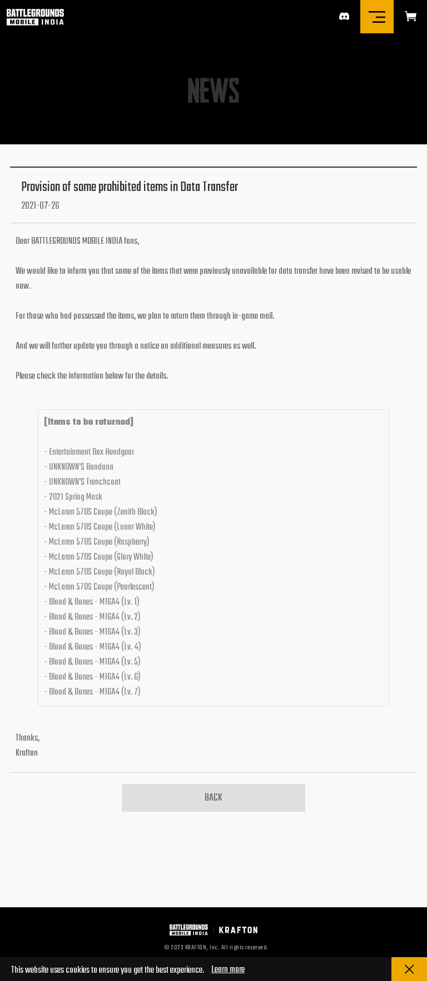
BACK (213, 798)
